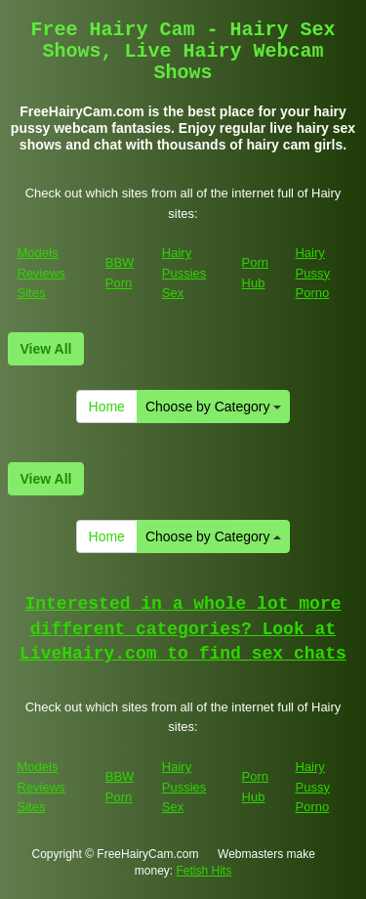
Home (107, 406)
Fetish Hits (204, 871)
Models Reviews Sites (41, 272)
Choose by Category (213, 406)
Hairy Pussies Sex (184, 272)
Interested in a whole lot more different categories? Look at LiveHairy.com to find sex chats (183, 629)
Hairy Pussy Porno (312, 272)
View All (46, 349)
